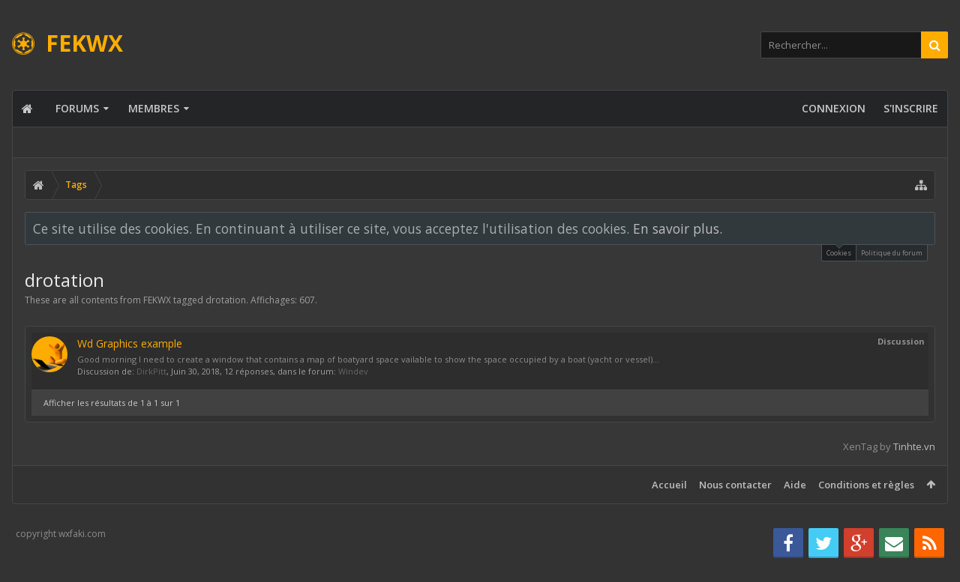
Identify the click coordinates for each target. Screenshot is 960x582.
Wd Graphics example (129, 343)
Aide (795, 484)
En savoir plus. (677, 228)
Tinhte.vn (914, 446)
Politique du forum (891, 253)
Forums (77, 108)
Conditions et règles (866, 484)
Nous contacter (735, 484)
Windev (353, 371)
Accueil (669, 484)
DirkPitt (151, 371)
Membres (153, 108)
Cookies (838, 251)
